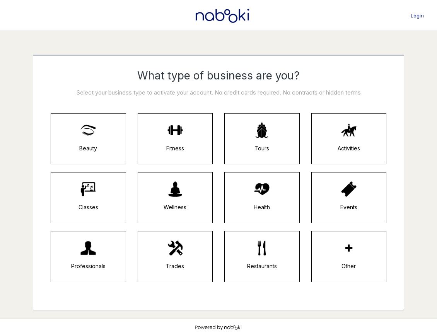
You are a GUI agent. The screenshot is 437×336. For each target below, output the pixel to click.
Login (417, 15)
